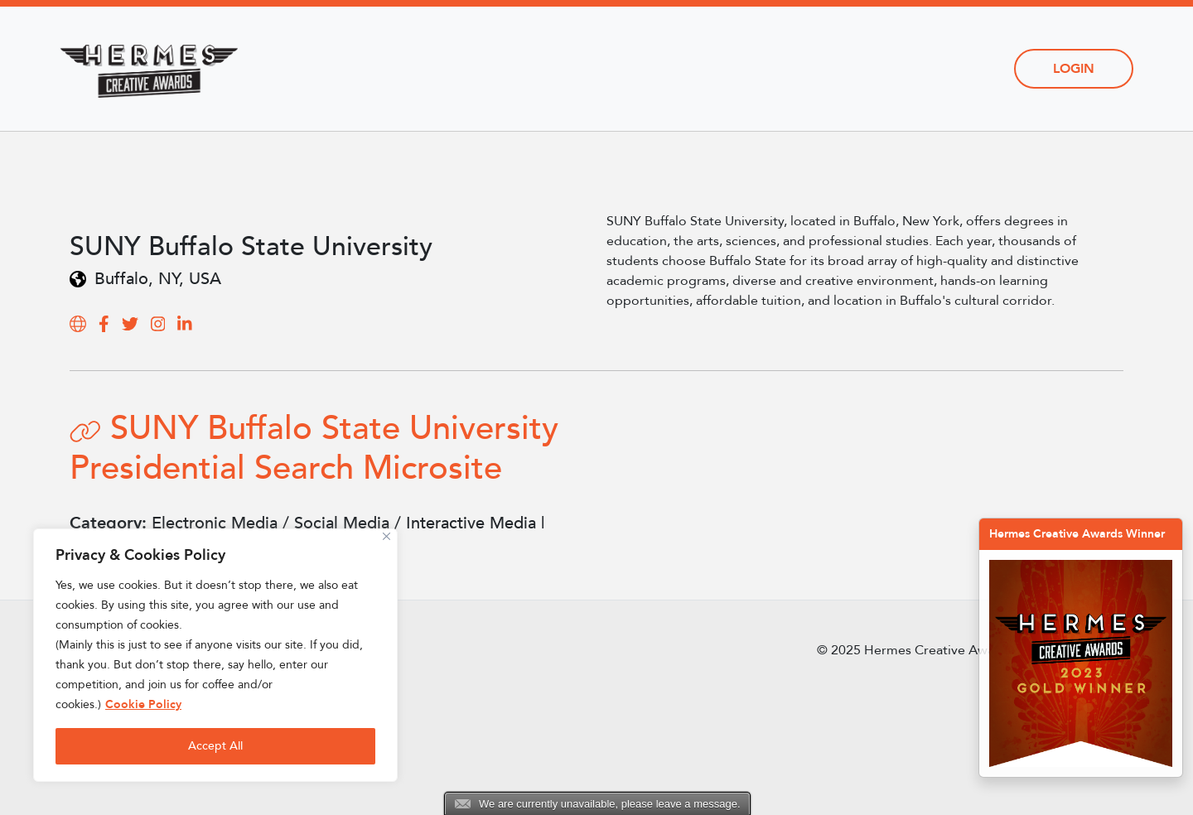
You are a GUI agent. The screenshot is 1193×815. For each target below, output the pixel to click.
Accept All (215, 746)
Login (1073, 69)
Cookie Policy (143, 704)
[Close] (386, 536)
